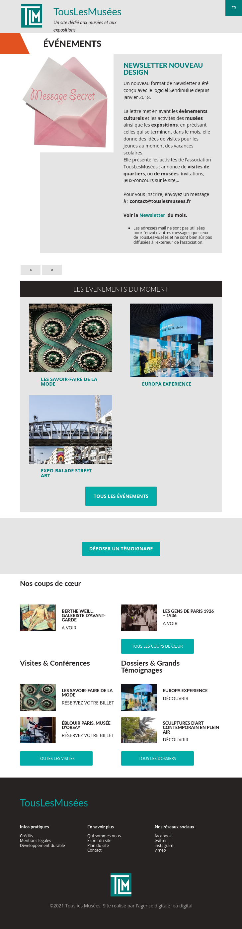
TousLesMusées (87, 11)
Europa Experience (167, 384)
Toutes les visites (56, 758)
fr (233, 8)
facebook (163, 836)
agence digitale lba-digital (165, 905)
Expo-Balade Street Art (66, 472)
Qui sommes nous (104, 836)
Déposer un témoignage (121, 548)
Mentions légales (35, 840)
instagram (164, 845)
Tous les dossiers (157, 758)
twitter (161, 840)
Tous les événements (121, 496)
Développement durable (42, 845)
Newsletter (152, 215)
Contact (94, 850)
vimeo (160, 850)
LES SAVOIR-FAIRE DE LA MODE (69, 381)
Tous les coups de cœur (157, 646)
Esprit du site (99, 840)
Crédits (26, 836)
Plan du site (98, 845)
